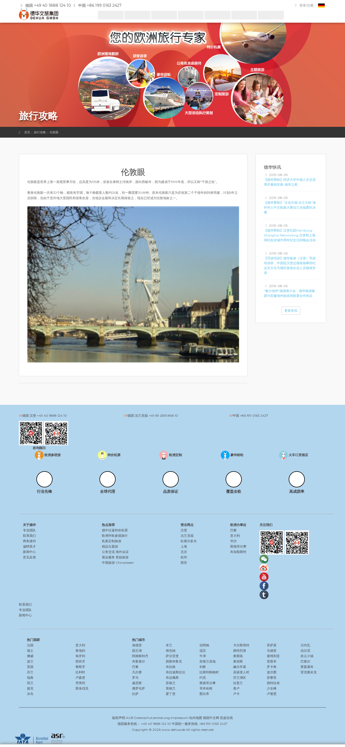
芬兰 (30, 672)
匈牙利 (80, 656)
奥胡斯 (238, 661)
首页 (27, 132)
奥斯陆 (238, 656)
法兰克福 (187, 536)
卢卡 (236, 694)
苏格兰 (170, 683)
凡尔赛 (137, 672)
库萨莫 (272, 645)
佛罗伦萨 (138, 688)
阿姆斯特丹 (140, 656)
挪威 (30, 656)
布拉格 (170, 667)
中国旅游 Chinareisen (118, 563)
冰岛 (30, 694)
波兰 (30, 661)
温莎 (202, 650)
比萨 (135, 694)
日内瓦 (305, 645)
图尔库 (204, 694)
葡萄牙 (80, 667)
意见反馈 (29, 557)
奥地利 (80, 650)
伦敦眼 (54, 132)
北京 (184, 552)
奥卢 (236, 688)
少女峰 (272, 688)
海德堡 (137, 645)
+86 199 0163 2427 (254, 415)
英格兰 (170, 688)
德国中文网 (211, 718)
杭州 (184, 557)
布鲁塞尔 (138, 661)
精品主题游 (110, 546)
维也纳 (170, 650)
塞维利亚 (273, 656)
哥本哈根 (205, 688)
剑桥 (202, 667)
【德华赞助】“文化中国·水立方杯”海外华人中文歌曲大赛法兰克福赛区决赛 (290, 207)
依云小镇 (307, 656)
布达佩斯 (172, 677)
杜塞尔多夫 (189, 541)
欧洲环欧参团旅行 (115, 536)
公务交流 (108, 552)
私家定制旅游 (111, 541)
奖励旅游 (122, 557)
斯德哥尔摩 (238, 546)
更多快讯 (290, 310)
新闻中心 (29, 552)
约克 (202, 677)
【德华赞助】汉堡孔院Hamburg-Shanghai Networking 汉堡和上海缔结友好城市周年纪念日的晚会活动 (290, 235)
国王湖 (137, 650)
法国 (30, 645)
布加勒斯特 (238, 552)
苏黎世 (272, 677)
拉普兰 (238, 683)
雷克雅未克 (309, 672)
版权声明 (118, 718)
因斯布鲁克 (174, 661)
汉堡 (184, 530)
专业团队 (29, 530)
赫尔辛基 (239, 667)
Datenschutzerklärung (152, 718)
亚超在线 (226, 718)
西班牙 (80, 661)
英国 (30, 667)
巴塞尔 (305, 661)
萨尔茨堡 (172, 656)
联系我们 (29, 536)
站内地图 (195, 718)
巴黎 (233, 530)
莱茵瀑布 (307, 667)
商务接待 (29, 541)
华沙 (233, 541)
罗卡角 (272, 667)
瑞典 (30, 677)
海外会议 (122, 552)
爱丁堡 (170, 694)
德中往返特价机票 (115, 530)
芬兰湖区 (239, 677)
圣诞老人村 (241, 672)
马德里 (272, 650)
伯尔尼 (305, 650)
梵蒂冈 (80, 683)
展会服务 (108, 557)
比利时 (80, 672)
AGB (129, 718)
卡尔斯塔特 (241, 645)
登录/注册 (306, 5)
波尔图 (272, 672)
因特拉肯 (273, 683)
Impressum (179, 718)
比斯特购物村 (209, 672)
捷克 (30, 688)
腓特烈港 (239, 650)
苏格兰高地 (207, 661)
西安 (184, 563)
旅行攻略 (40, 132)
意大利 (235, 536)
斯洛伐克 (81, 688)
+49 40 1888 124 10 (52, 415)
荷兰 (30, 683)
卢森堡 (80, 677)
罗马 (135, 677)
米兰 (169, 645)
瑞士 (30, 650)
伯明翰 (204, 645)
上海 (184, 546)
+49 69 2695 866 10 (163, 415)
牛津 (202, 656)
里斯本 (272, 661)
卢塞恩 (272, 694)
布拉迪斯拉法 (175, 672)
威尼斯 (137, 683)
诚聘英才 (29, 546)
